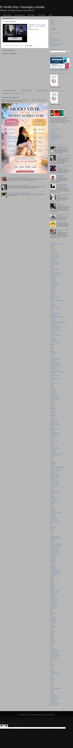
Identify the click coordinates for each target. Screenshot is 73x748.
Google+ (63, 708)
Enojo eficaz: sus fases (61, 222)
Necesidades (53, 510)
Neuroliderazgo (53, 516)
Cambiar (52, 304)
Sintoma (52, 635)
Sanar (51, 611)
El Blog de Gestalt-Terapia (56, 136)
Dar (51, 355)
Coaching (52, 318)
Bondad (52, 302)
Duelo (51, 381)
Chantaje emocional (54, 313)
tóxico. (51, 670)
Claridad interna (53, 315)
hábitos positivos (54, 446)
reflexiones (52, 587)
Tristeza (52, 677)
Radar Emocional (54, 578)
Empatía (52, 401)
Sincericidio (52, 631)
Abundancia (53, 245)
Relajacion (52, 595)
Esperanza (52, 414)
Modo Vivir (52, 507)
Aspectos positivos (54, 284)
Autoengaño (53, 287)
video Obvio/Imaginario (55, 688)
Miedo (51, 505)
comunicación (53, 324)
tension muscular (54, 651)
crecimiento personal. (55, 342)
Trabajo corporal (54, 672)
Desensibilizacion (54, 370)
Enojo (51, 410)
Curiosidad (52, 351)
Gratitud (52, 443)
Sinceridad (52, 633)
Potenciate (52, 562)
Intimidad (52, 472)
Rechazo (52, 580)
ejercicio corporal (54, 382)
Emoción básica (53, 390)
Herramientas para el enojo (56, 454)
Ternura (52, 659)
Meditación (52, 503)
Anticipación (53, 276)
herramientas (53, 452)
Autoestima (52, 289)
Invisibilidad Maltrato (54, 474)
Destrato (52, 373)
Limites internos (53, 490)
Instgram (52, 22)
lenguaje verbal (53, 479)
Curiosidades (53, 353)
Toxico (51, 666)
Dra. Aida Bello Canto (19, 15)
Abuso (51, 247)
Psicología (52, 565)
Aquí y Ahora (53, 278)
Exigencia (52, 419)
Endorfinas (52, 406)
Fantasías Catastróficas (55, 424)
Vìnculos (52, 693)
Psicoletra (52, 131)
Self (51, 615)
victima (51, 681)
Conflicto (52, 331)
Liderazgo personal (54, 483)
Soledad (52, 639)
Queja (51, 576)
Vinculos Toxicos (54, 695)
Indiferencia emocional (55, 468)
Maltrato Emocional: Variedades (60, 204)
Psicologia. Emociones (55, 573)
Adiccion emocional (54, 258)
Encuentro (52, 404)
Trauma (52, 675)
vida (51, 686)
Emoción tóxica (53, 392)
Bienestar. (52, 298)
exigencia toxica (53, 421)
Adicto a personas (54, 262)
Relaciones (52, 589)
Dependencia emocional (55, 359)
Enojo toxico (53, 412)
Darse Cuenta (53, 357)
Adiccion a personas (54, 256)
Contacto (50, 15)
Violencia (52, 701)
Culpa (51, 349)
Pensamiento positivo (55, 538)
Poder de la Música (54, 554)
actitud (51, 251)
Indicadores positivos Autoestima (57, 467)
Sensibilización (53, 620)
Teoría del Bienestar (54, 657)
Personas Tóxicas (54, 549)
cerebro (52, 311)
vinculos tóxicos (53, 697)
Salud (51, 609)
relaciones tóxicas (54, 593)
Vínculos (52, 692)
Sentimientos (53, 622)
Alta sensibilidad (54, 269)
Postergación (53, 560)
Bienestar (52, 295)
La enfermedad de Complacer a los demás (17, 185)
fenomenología (53, 432)
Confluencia (53, 333)
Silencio (52, 629)
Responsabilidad (54, 607)
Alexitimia (52, 265)
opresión (52, 529)
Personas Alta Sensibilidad (56, 545)
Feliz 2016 (52, 430)
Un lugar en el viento (55, 135)
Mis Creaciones (42, 15)
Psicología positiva (54, 571)
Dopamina (52, 377)
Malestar (52, 494)
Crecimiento (53, 338)
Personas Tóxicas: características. (60, 176)
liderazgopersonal (54, 485)
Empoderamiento (54, 403)
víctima (51, 682)
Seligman (52, 617)
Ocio (51, 525)
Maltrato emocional (54, 498)
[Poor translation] (5, 726)
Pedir (51, 534)
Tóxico (51, 668)
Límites (52, 489)
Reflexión (52, 586)
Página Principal (7, 15)
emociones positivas (54, 395)
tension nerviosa (54, 653)
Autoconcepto (53, 285)
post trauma (53, 558)
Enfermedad (53, 408)
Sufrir (51, 646)
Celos (51, 309)
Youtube (52, 24)
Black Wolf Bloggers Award (56, 300)
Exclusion (52, 417)
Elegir (51, 386)
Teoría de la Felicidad (55, 655)
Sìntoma (52, 637)
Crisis (51, 346)
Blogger (52, 714)
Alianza (52, 267)
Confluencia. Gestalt (54, 335)
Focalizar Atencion (54, 435)
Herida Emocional (54, 448)
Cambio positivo (53, 306)
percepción (52, 540)
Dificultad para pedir (54, 375)
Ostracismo (52, 531)
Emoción (52, 388)
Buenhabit (52, 140)
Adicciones (52, 260)
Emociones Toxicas (54, 397)
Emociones (52, 393)
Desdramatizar (53, 368)
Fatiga (51, 426)
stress (51, 644)
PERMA (52, 542)
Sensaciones (53, 618)
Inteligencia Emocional (55, 470)
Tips (51, 662)
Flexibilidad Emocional (55, 434)
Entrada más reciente (9, 90)
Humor (51, 459)
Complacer (52, 320)
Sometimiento (53, 640)
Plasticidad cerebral (54, 553)
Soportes (52, 642)
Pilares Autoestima (54, 551)
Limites (51, 487)
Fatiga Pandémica (54, 428)
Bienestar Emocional (55, 296)
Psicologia (52, 564)
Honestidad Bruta (54, 456)
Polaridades (53, 556)
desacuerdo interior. (54, 362)
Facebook (52, 20)
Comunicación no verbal (55, 326)
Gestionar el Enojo (54, 441)
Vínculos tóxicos (54, 699)
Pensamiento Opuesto (55, 536)
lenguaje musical (54, 478)
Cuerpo (52, 348)
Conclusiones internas (55, 329)
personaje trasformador (55, 543)
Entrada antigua (42, 90)
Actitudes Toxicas (54, 254)
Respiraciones (53, 606)
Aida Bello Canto (54, 263)
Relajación (52, 596)
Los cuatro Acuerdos (55, 492)
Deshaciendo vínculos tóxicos (57, 371)
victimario (52, 684)
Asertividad (52, 280)
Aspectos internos (54, 282)
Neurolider (52, 514)
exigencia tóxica (53, 423)
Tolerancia (52, 664)
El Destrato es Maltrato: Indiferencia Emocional (18, 192)
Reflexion (52, 584)
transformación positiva (55, 673)
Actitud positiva (53, 252)
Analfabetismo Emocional (56, 273)
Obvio (51, 523)
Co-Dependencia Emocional (56, 317)
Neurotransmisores (54, 521)
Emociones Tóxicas (54, 399)
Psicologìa (52, 567)
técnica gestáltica (54, 650)
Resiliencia (52, 602)
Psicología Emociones (55, 569)
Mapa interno (53, 501)
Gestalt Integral (31, 15)
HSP (51, 457)
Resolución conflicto (54, 604)
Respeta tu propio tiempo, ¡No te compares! (18, 177)
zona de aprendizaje (54, 703)
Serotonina (52, 626)
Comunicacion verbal (55, 327)
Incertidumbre (53, 463)
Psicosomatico (53, 575)
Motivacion (52, 509)
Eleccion (52, 384)
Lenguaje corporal (54, 476)
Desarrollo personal (54, 366)
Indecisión (52, 465)
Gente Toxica (53, 437)
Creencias (52, 344)
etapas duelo (53, 415)
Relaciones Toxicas (54, 591)
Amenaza (52, 271)
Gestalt (51, 439)
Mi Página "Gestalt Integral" (56, 44)
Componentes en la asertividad (57, 322)
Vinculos (52, 690)
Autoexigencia (53, 291)
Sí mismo (52, 628)
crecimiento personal (55, 340)
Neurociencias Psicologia (56, 512)
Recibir (51, 582)
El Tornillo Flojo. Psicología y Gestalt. (22, 7)
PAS (51, 532)
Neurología (52, 518)
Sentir (51, 624)
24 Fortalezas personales (56, 243)
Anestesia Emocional (55, 274)
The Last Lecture (54, 661)
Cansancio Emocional (55, 307)
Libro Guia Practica (54, 481)
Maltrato (52, 496)
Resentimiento (53, 600)
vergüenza (52, 679)
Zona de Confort (54, 704)
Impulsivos (52, 461)
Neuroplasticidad (54, 520)
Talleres (52, 648)
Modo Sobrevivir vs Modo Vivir (10, 97)
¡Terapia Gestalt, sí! (54, 138)
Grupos (52, 445)
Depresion (52, 360)
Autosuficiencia (53, 293)
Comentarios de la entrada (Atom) (17, 93)
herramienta (53, 450)
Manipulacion (53, 500)
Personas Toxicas (54, 547)
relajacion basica (54, 598)
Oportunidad (53, 527)
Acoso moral (53, 249)
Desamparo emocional (55, 364)
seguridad (52, 613)
